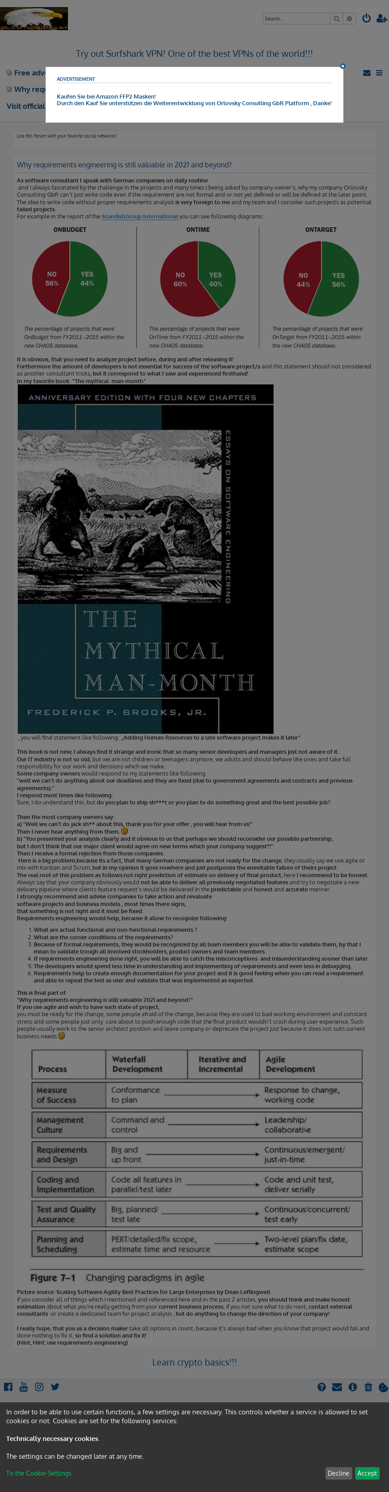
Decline (338, 1473)
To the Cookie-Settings (38, 1473)
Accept (367, 1473)
